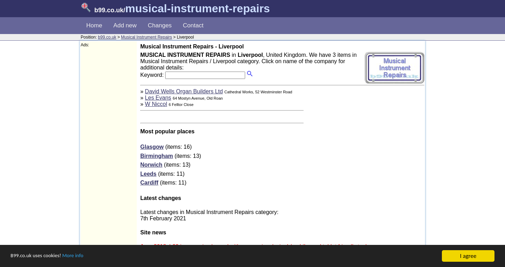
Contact (193, 25)
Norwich (151, 165)
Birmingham (156, 156)
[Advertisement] (109, 153)
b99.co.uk (107, 37)
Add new (124, 25)
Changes (160, 25)
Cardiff (149, 183)
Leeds (148, 174)
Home (94, 25)
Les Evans (158, 98)
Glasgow (152, 147)
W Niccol (156, 104)
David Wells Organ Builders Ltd (184, 91)
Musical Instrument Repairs (146, 37)
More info (81, 256)
